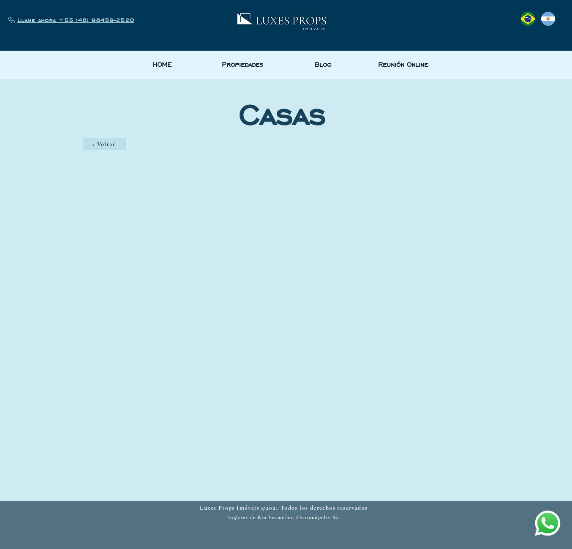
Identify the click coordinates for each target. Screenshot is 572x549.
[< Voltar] (104, 144)
